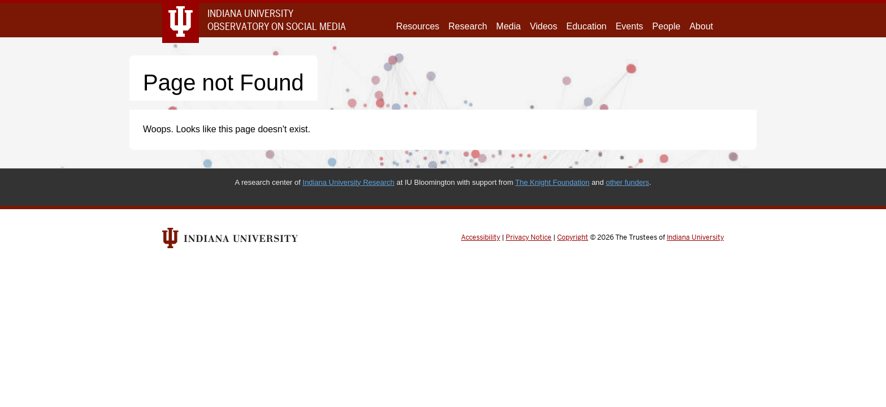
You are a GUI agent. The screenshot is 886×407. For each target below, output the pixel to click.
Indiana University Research (349, 182)
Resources (417, 26)
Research (468, 26)
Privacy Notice (528, 237)
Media (508, 26)
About (701, 26)
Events (629, 26)
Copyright (572, 237)
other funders (627, 182)
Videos (544, 26)
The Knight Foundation (552, 182)
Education (586, 26)
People (666, 26)
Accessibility (480, 237)
